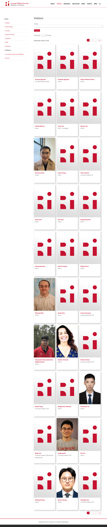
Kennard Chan (39, 173)
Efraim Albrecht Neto (87, 79)
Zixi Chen (61, 220)
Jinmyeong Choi (85, 220)
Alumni (7, 58)
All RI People (9, 27)
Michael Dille (39, 313)
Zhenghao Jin (84, 500)
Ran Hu (82, 453)
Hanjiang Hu (62, 453)
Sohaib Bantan (40, 126)
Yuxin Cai (61, 126)
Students (8, 46)
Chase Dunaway (85, 313)
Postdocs (8, 38)
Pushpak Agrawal (63, 79)
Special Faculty (9, 34)
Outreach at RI (43, 522)
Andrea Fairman (63, 360)
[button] (100, 3)
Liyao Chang (62, 173)
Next (99, 40)
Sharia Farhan (85, 360)
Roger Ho (38, 453)
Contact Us (52, 522)
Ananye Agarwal (40, 79)
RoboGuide (65, 522)
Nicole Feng (39, 406)
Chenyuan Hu (84, 406)
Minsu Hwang (62, 500)
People (7, 23)
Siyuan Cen (84, 126)
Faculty (7, 31)
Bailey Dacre (84, 266)
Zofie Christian (62, 266)
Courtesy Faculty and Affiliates (14, 54)
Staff (6, 42)
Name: (36, 24)
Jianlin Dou (61, 313)
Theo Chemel (84, 173)
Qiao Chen (38, 220)
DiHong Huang (39, 500)
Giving (58, 522)
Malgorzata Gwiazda (64, 406)
